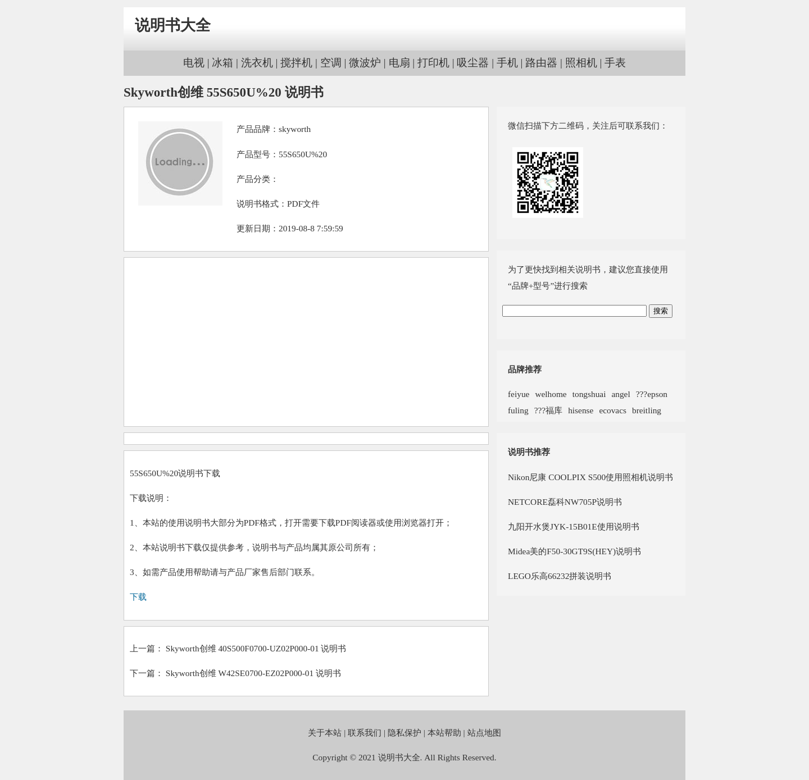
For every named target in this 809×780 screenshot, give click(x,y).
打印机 (433, 63)
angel (620, 394)
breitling (646, 410)
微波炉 (365, 63)
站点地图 (484, 732)
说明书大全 (173, 25)
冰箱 (222, 63)
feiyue (518, 394)
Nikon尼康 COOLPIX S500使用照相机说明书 (590, 477)
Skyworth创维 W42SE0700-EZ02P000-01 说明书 (253, 673)
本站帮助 (444, 732)
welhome (550, 394)
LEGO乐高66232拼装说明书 (559, 576)
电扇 (399, 63)
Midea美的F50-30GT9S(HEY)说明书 (574, 551)
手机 (507, 63)
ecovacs (612, 410)
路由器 (541, 63)
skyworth (295, 129)
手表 (615, 63)
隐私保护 (404, 732)
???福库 (548, 410)
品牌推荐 (525, 369)
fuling (518, 410)
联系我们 (364, 732)
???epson (651, 394)
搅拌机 (296, 63)
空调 (331, 63)
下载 (138, 596)
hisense (580, 410)
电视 (193, 63)
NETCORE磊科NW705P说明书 (565, 502)
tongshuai (589, 394)
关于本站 (325, 732)
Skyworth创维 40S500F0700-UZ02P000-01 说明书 (256, 648)
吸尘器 (473, 63)
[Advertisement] (306, 342)
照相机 (581, 63)
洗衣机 (257, 63)
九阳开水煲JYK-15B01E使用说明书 (573, 526)
